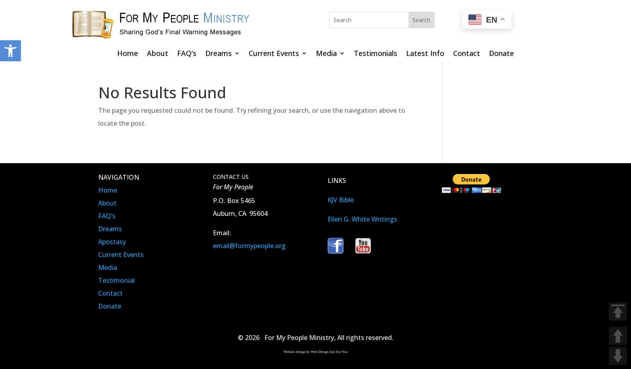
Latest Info (425, 54)
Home (127, 54)
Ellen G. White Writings (362, 219)
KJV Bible (341, 199)
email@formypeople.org (249, 245)
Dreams (218, 54)
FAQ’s (186, 54)
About (157, 54)
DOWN (618, 356)
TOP (618, 312)
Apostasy (112, 241)
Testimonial (116, 280)
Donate (501, 54)
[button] (10, 50)
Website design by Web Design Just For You (315, 352)
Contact (466, 54)
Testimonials (375, 54)
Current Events (274, 54)
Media (326, 54)
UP (618, 336)
